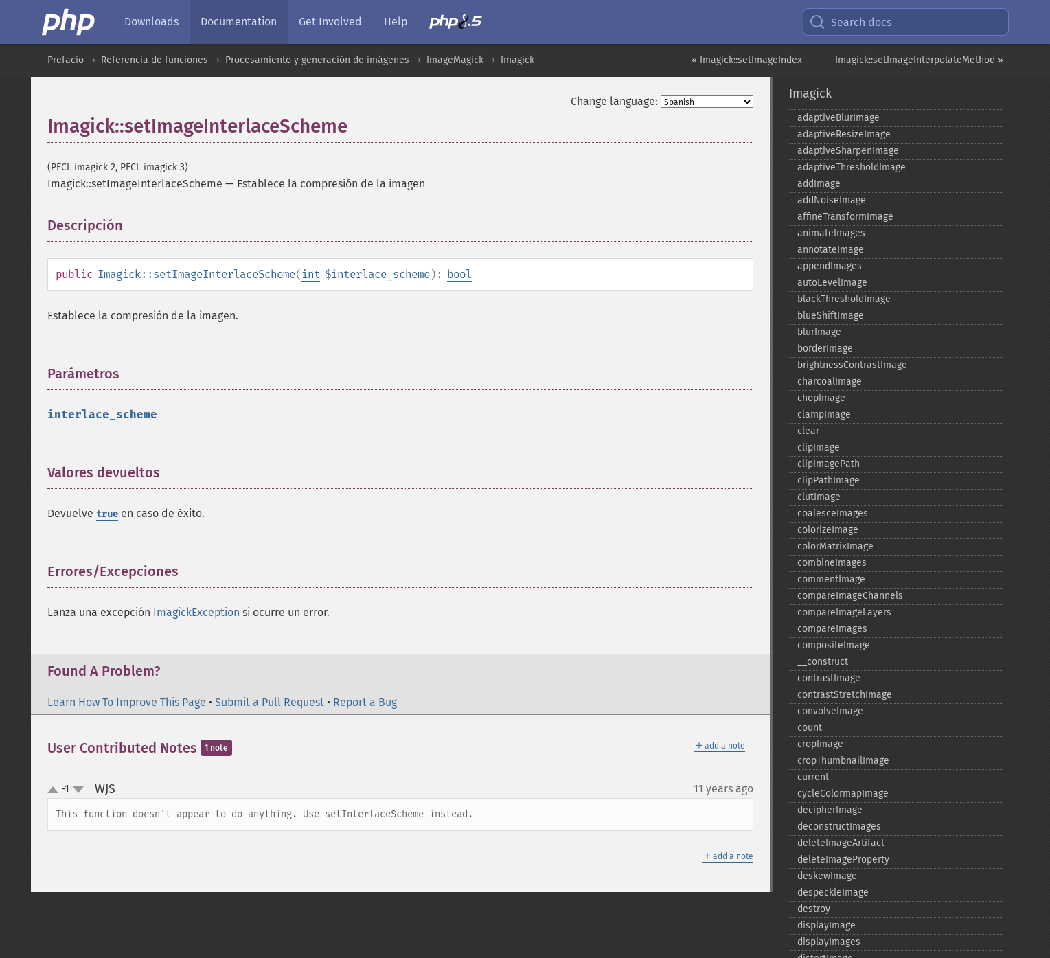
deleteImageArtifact (840, 843)
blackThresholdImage (844, 299)
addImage (819, 184)
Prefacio (65, 60)
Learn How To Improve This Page (126, 702)
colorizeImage (827, 530)
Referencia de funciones (154, 60)
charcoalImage (829, 381)
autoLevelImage (832, 282)
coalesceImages (832, 513)
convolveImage (830, 711)
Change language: (614, 101)
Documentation (239, 21)
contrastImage (828, 678)
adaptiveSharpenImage (848, 151)
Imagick (517, 60)
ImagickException (196, 612)
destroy (813, 909)
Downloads (151, 21)
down (78, 789)
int (310, 274)
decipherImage (830, 810)
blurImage (819, 332)
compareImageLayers (844, 612)
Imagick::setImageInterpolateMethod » (919, 60)
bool (459, 274)
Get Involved (330, 21)
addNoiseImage (831, 200)
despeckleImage (833, 892)
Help (395, 21)
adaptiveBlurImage (838, 118)
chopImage (821, 398)
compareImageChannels (850, 596)
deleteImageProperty (843, 859)
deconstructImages (839, 826)
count (809, 727)
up (55, 790)
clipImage (818, 447)
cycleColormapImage (843, 793)
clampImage (824, 414)
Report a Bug (365, 702)
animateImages (831, 233)
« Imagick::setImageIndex (747, 60)
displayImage (826, 925)
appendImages (829, 266)
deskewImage (827, 876)
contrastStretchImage (844, 694)
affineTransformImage (845, 217)
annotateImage (830, 249)
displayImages (828, 942)
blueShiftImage (830, 315)
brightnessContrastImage (852, 365)
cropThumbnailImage (843, 760)
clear (808, 431)
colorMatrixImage (835, 546)
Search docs (850, 22)
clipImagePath (828, 464)
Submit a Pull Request (269, 702)
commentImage (831, 579)
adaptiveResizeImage (844, 134)
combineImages (832, 563)
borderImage (825, 348)
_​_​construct (822, 662)
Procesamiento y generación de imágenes (317, 60)
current (813, 777)
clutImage (819, 497)
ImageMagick (454, 60)
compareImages (832, 629)
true (107, 514)
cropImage (820, 744)
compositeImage (833, 645)
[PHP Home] (69, 22)
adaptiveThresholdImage (851, 167)
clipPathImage (828, 480)
